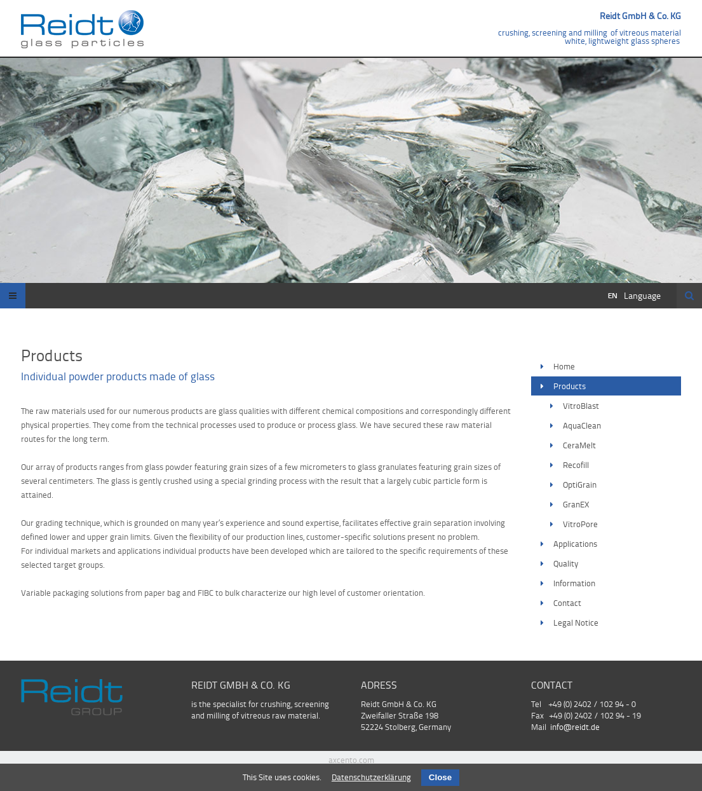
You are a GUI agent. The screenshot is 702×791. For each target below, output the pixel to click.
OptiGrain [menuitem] (580, 484)
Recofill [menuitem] (576, 465)
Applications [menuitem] (575, 543)
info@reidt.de (575, 727)
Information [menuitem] (574, 583)
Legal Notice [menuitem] (575, 622)
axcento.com (351, 760)
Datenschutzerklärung (371, 777)
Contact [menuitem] (567, 603)
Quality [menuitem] (565, 563)
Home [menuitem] (564, 366)
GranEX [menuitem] (576, 504)
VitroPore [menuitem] (580, 524)
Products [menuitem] (569, 386)
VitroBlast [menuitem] (581, 405)
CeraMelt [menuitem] (579, 445)
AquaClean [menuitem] (582, 425)
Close (440, 777)
